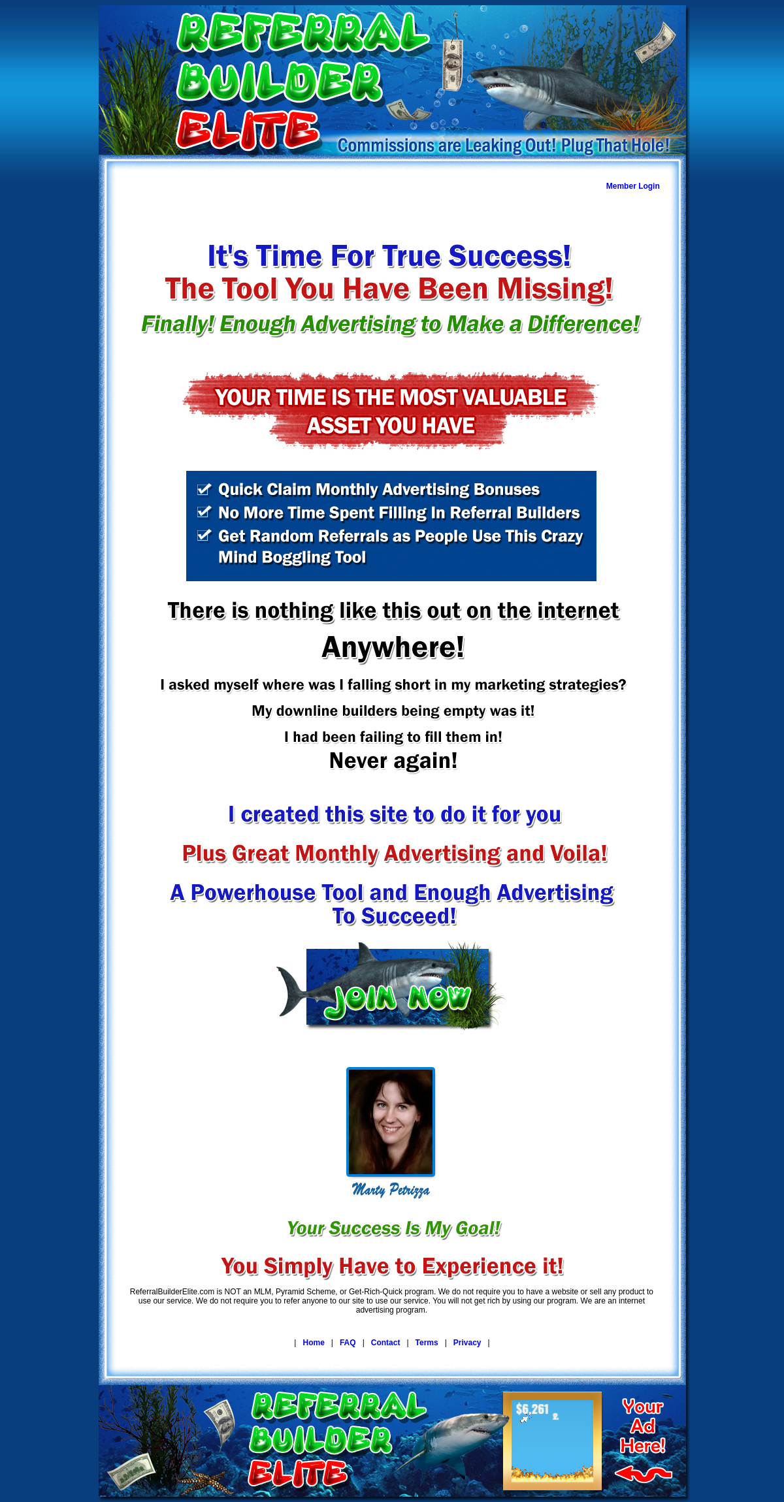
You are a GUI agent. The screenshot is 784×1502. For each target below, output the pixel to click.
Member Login (633, 186)
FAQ (348, 1342)
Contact (385, 1342)
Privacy (467, 1342)
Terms (427, 1342)
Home (313, 1342)
